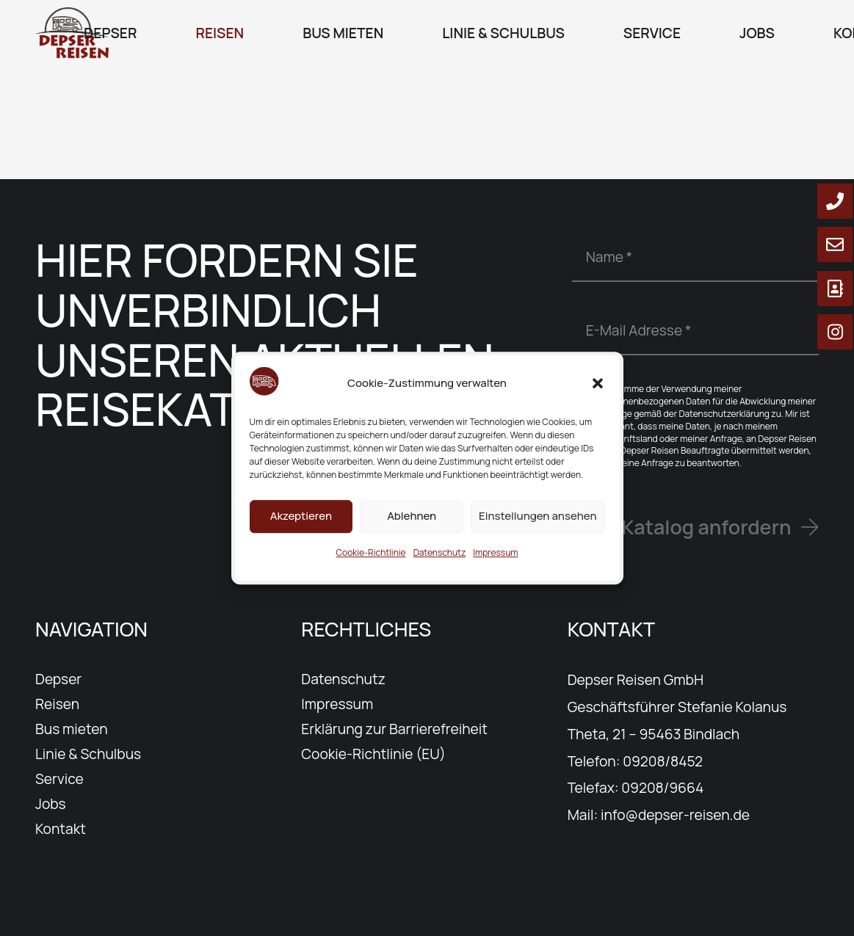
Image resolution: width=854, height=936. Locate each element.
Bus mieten (71, 729)
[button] (597, 395)
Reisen (57, 704)
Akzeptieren (301, 527)
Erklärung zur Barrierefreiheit (394, 729)
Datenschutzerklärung (724, 413)
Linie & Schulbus (88, 753)
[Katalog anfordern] (720, 527)
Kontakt (60, 828)
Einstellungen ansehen (537, 527)
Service (59, 778)
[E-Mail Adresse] (695, 330)
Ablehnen (411, 527)
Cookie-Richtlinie (371, 564)
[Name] (695, 257)
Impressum (495, 564)
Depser (58, 679)
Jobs (50, 803)
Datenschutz (439, 564)
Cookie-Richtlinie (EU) (373, 753)
